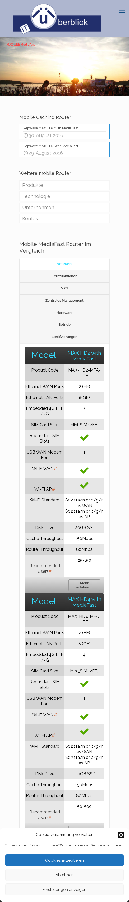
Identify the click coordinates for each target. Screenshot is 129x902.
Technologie (36, 196)
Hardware (65, 313)
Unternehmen (38, 207)
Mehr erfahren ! (84, 585)
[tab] (64, 264)
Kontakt (31, 218)
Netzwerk (64, 264)
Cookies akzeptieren (64, 860)
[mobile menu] (121, 10)
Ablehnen (65, 875)
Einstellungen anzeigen (64, 889)
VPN (64, 288)
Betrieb (64, 325)
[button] (121, 835)
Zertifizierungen (64, 337)
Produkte (32, 185)
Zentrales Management (64, 300)
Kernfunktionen (64, 276)
